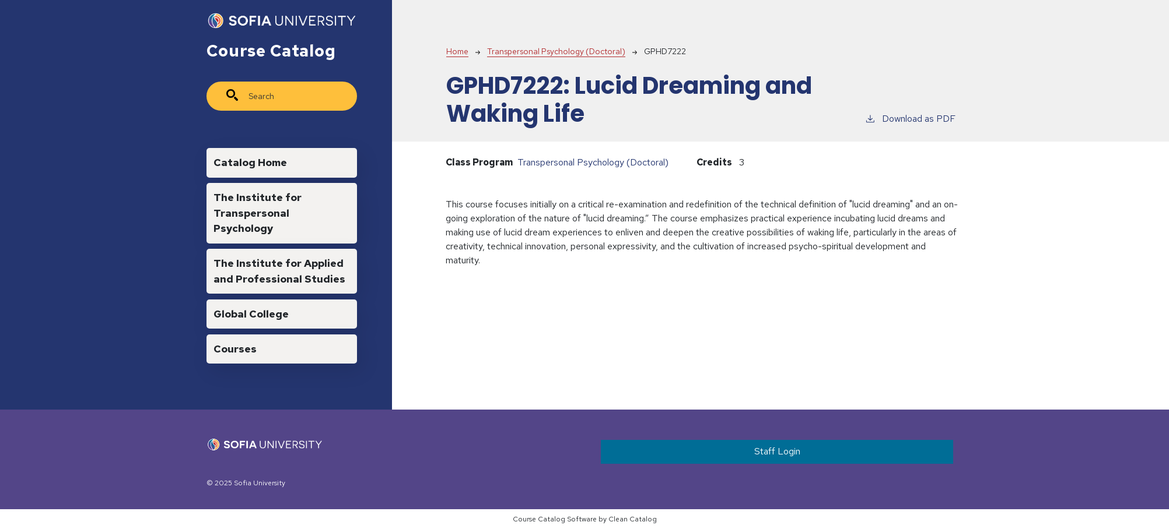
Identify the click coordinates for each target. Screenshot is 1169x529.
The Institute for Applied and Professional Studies (279, 270)
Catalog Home (250, 162)
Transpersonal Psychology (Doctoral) (556, 51)
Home (457, 51)
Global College (251, 313)
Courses (235, 348)
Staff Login (777, 451)
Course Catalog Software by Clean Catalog (585, 519)
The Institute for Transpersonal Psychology (258, 213)
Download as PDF (910, 118)
